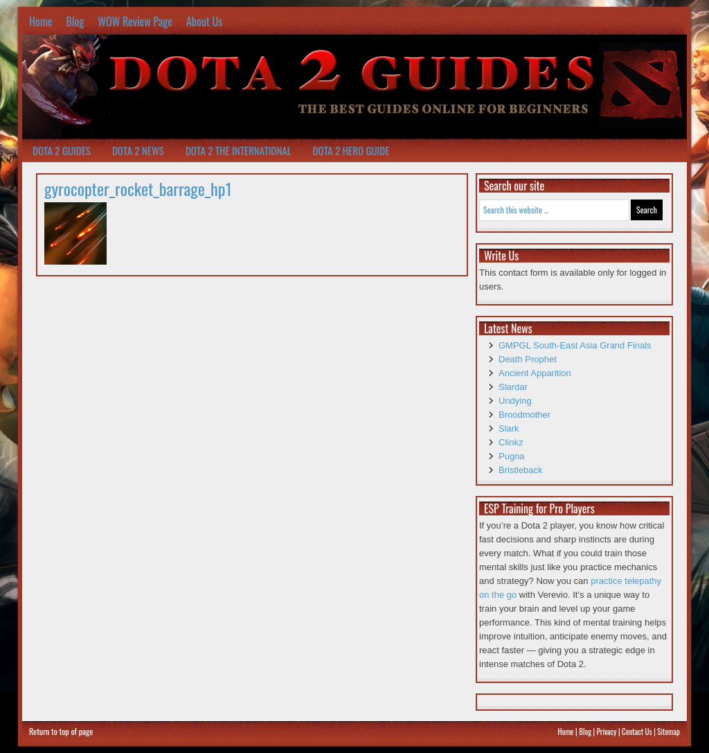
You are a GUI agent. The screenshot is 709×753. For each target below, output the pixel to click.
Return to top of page (61, 731)
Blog (75, 21)
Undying (515, 401)
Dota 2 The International (238, 150)
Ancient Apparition (535, 373)
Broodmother (524, 414)
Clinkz (511, 442)
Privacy (607, 731)
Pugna (512, 456)
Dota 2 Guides (62, 150)
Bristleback (521, 470)
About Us (204, 21)
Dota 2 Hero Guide (351, 150)
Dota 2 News (138, 150)
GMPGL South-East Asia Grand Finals (575, 345)
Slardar (513, 387)
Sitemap (668, 731)
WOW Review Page (135, 21)
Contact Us (637, 731)
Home (40, 21)
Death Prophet (528, 359)
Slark (509, 428)
